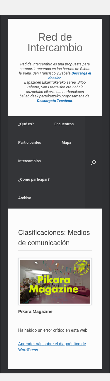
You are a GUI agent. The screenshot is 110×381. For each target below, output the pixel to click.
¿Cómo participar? (34, 179)
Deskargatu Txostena (54, 101)
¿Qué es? (26, 124)
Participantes (29, 142)
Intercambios (29, 161)
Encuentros (64, 124)
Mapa (66, 142)
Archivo (24, 198)
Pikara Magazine (35, 311)
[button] (93, 162)
